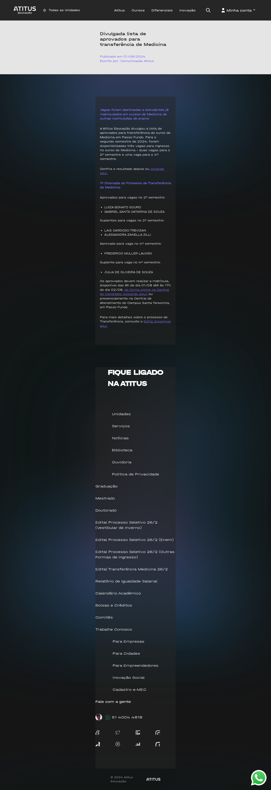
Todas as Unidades (61, 10)
